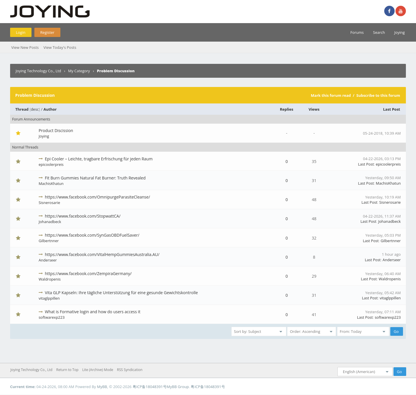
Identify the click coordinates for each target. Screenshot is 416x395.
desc (35, 109)
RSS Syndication (129, 369)
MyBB (102, 386)
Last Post (391, 109)
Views (314, 109)
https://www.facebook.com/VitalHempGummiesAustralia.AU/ (102, 254)
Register (47, 32)
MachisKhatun (51, 183)
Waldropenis (50, 279)
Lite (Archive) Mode (97, 369)
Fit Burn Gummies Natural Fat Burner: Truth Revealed (95, 178)
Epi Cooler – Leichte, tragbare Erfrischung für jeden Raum (99, 159)
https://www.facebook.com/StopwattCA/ (82, 216)
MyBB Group (178, 386)
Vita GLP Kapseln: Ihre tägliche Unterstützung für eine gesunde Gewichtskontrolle (121, 292)
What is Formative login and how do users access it (92, 311)
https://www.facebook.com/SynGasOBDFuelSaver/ (92, 235)
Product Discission (56, 130)
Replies (287, 109)
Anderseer (48, 260)
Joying (399, 32)
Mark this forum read (331, 95)
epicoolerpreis (51, 164)
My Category (79, 70)
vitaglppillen (49, 298)
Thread (22, 109)
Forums (357, 32)
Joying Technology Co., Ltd (38, 70)
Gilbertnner (49, 240)
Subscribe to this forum (378, 95)
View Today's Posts (59, 47)
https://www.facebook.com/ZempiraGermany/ (88, 273)
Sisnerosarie (49, 202)
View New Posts (25, 47)
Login (20, 32)
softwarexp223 (52, 317)
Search (379, 32)
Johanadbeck (50, 221)
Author (50, 109)
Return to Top (67, 369)
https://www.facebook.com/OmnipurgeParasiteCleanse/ (97, 197)
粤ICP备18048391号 (150, 386)
